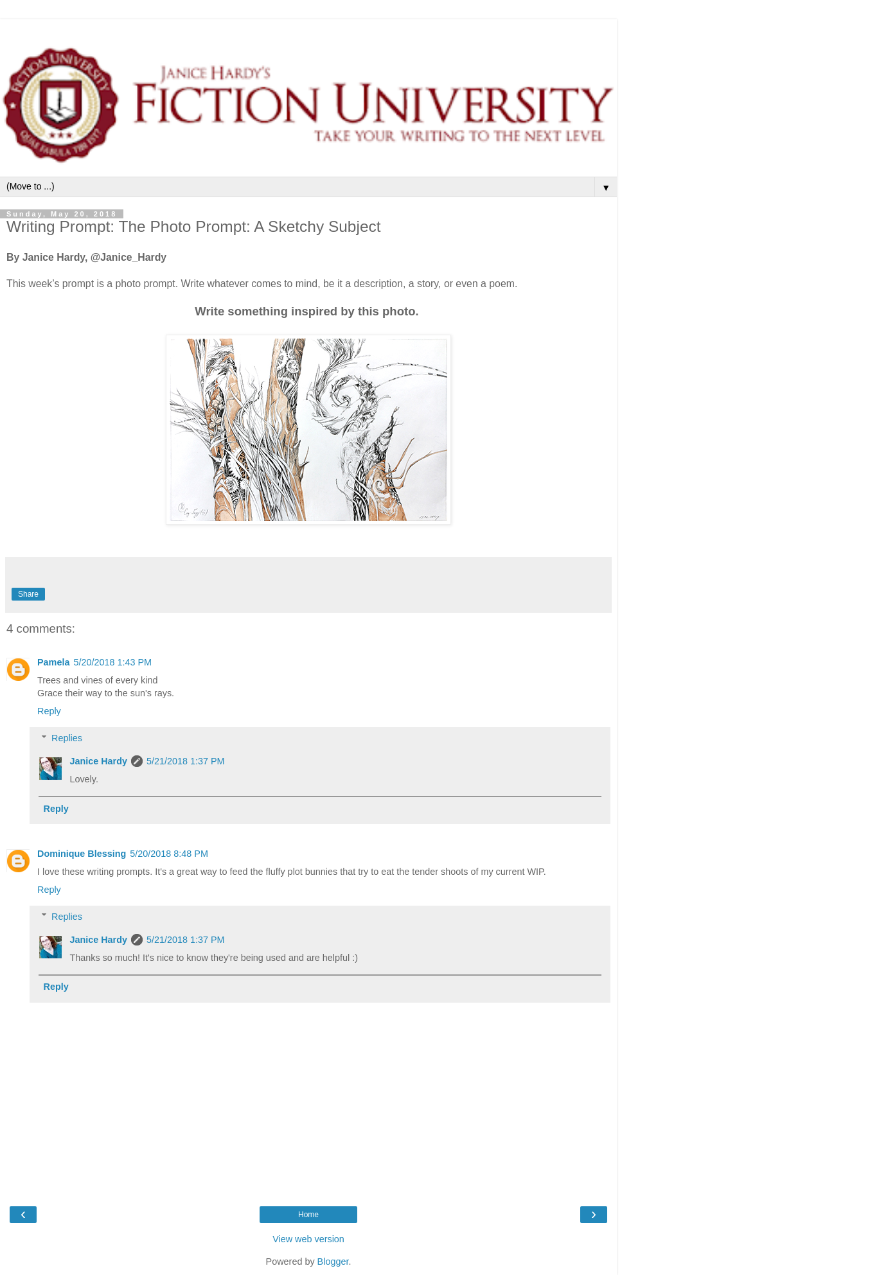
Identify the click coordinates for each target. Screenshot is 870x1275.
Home (308, 1214)
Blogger (333, 1261)
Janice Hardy (98, 761)
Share (28, 594)
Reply (49, 711)
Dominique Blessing (81, 854)
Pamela (53, 662)
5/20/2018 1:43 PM (112, 662)
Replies (66, 738)
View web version (308, 1239)
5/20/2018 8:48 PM (169, 854)
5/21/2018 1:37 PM (185, 761)
